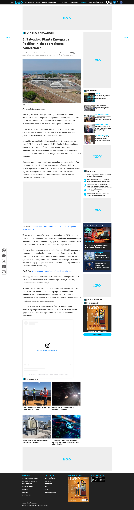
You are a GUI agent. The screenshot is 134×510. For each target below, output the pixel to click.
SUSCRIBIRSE (97, 335)
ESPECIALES (49, 475)
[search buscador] (107, 2)
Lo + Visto (91, 171)
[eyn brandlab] (93, 225)
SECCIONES (26, 475)
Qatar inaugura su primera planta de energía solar (52, 271)
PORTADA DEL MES (75, 475)
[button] (3, 250)
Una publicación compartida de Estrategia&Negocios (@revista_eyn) (48, 374)
